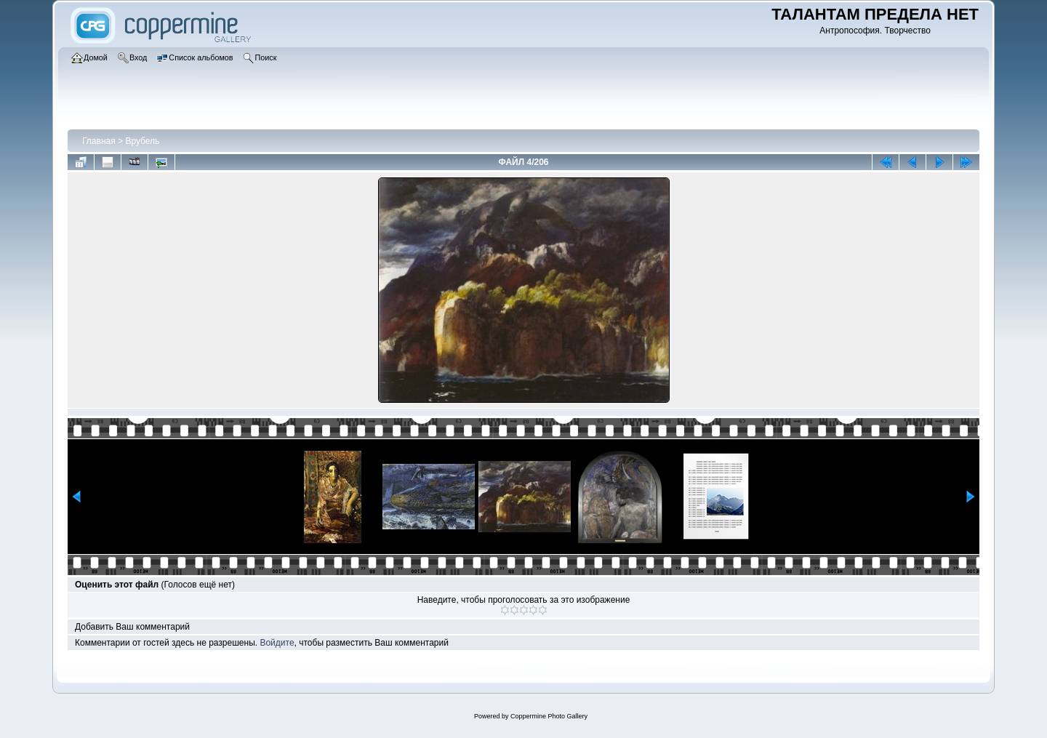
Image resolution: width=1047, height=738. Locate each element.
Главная (99, 141)
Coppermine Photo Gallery (548, 716)
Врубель (142, 141)
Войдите (277, 643)
